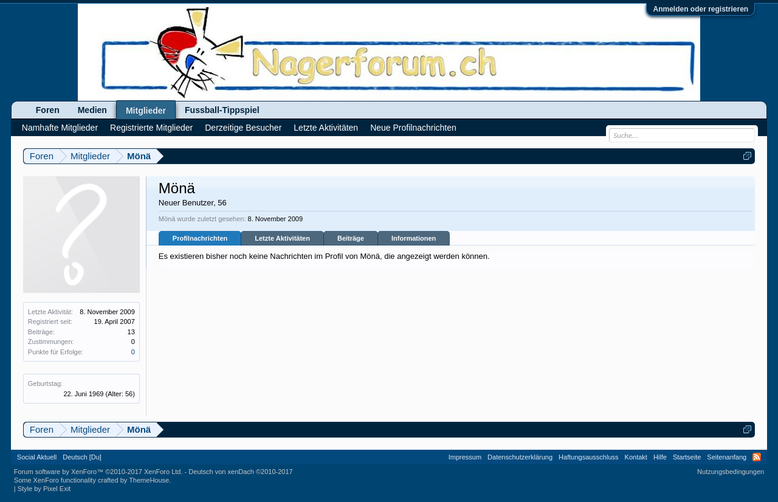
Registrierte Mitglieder (151, 127)
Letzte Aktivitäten (282, 238)
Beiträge (350, 238)
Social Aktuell (37, 457)
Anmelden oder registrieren (700, 9)
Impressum (465, 457)
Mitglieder (146, 110)
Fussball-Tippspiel (222, 110)
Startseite (687, 457)
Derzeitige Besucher (243, 127)
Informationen (413, 238)
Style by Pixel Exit (44, 488)
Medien (92, 110)
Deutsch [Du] (82, 457)
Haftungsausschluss (588, 457)
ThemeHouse (149, 480)
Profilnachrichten (200, 238)
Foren (48, 110)
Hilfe (660, 457)
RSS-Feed (756, 457)
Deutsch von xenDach (240, 471)
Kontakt (636, 457)
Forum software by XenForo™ (98, 471)
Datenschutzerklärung (520, 457)
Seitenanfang (726, 457)
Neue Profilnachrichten (413, 127)
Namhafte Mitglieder (60, 127)
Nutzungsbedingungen (730, 471)
